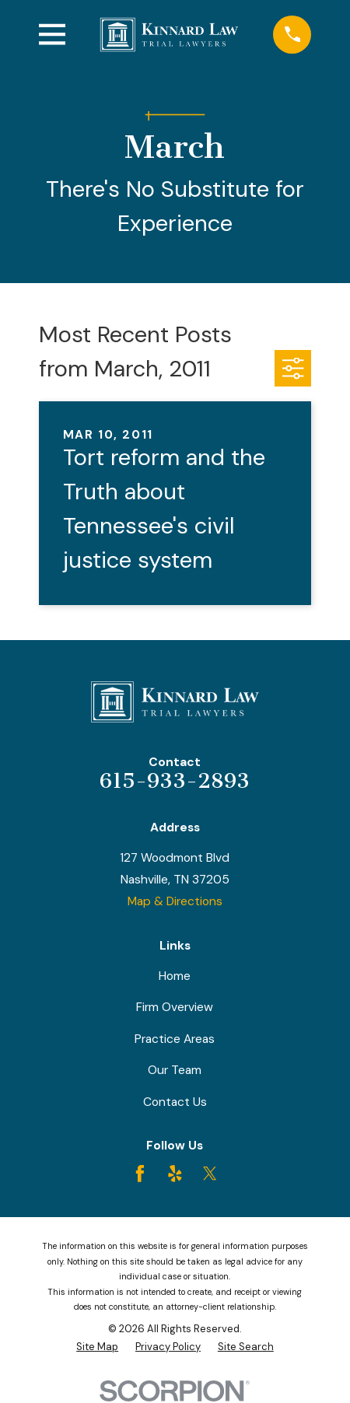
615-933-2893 (175, 780)
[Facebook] (140, 1173)
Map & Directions (175, 901)
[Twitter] (210, 1173)
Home (175, 976)
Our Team (174, 1070)
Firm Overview (174, 1007)
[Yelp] (175, 1173)
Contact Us (175, 1102)
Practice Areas (175, 1039)
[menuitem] (97, 1347)
